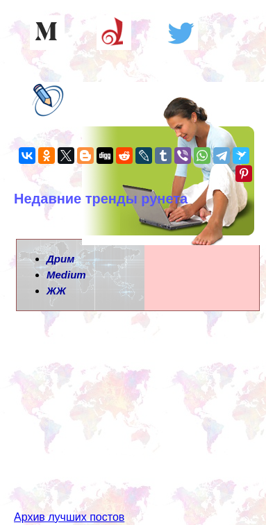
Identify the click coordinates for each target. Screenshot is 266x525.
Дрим (60, 259)
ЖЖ (56, 291)
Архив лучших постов (69, 517)
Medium (66, 275)
